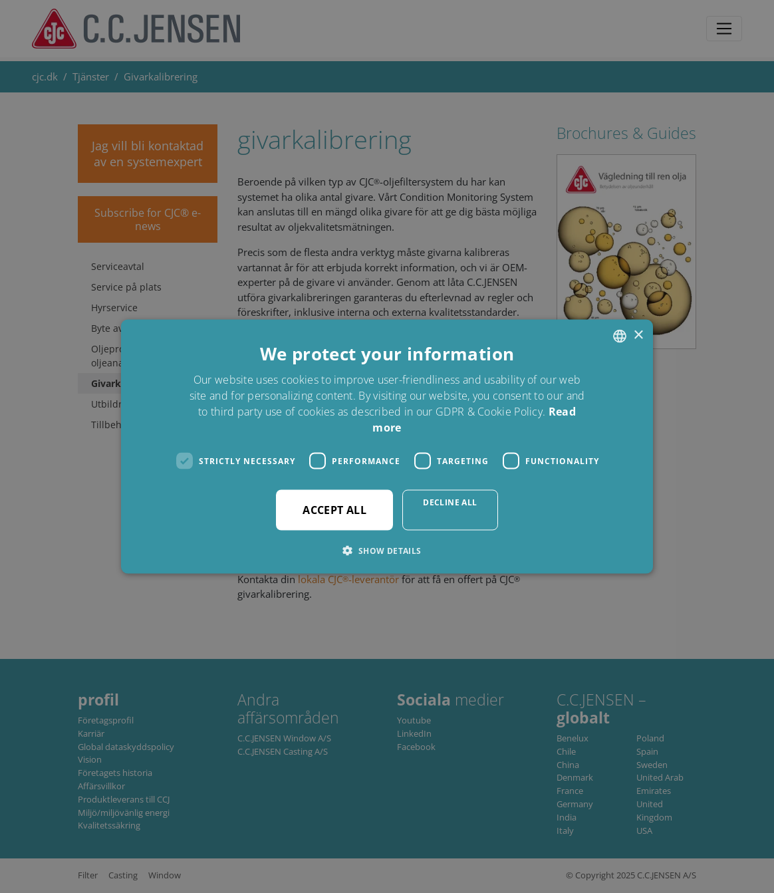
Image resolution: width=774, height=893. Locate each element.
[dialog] (387, 446)
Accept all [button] (334, 510)
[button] (386, 550)
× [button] (638, 335)
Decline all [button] (450, 502)
